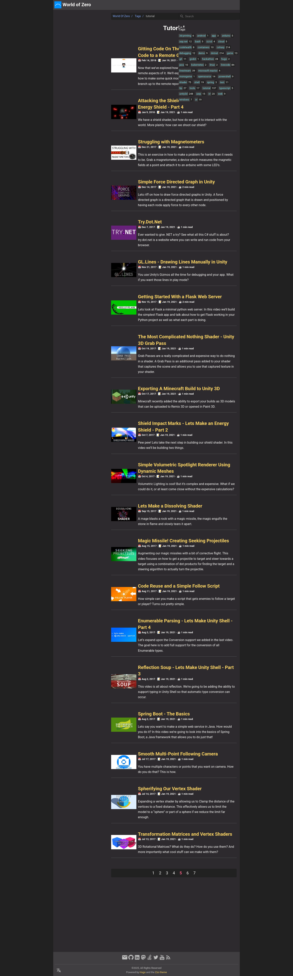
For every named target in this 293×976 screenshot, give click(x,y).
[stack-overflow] (149, 959)
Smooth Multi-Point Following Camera (123, 810)
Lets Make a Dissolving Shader (115, 545)
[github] (131, 959)
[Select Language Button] (59, 970)
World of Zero (66, 16)
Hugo (143, 972)
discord (233, 5)
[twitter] (156, 959)
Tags (83, 16)
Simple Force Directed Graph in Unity (121, 193)
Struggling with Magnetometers (116, 148)
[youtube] (162, 959)
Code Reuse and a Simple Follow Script (124, 637)
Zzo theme (161, 972)
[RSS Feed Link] (168, 959)
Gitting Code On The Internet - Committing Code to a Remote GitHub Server (122, 55)
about (221, 5)
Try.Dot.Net (95, 239)
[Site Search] (209, 16)
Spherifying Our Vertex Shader (115, 845)
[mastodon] (143, 959)
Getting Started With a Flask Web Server (125, 320)
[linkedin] (137, 959)
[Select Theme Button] (210, 5)
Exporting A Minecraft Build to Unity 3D (124, 417)
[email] (125, 959)
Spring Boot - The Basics (109, 765)
